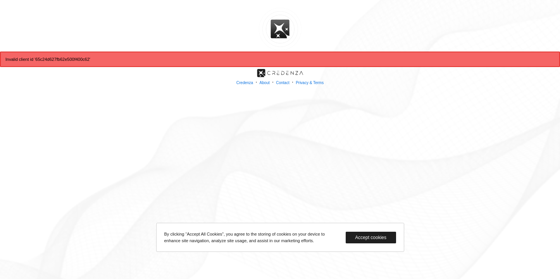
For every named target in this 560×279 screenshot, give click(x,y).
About (265, 83)
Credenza (244, 83)
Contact (282, 83)
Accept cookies (370, 237)
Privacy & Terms (310, 83)
